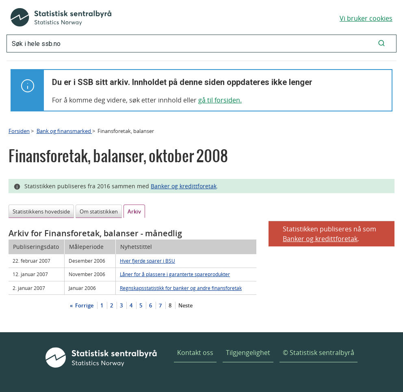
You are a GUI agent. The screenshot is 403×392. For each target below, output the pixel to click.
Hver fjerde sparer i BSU (147, 260)
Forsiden (19, 131)
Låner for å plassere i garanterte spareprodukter (175, 274)
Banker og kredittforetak (184, 186)
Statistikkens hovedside (41, 211)
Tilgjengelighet (248, 352)
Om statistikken (99, 211)
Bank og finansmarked (64, 131)
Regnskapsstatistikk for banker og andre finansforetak (181, 288)
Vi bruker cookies (366, 18)
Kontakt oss (195, 352)
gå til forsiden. (220, 100)
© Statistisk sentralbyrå (318, 352)
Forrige (83, 305)
